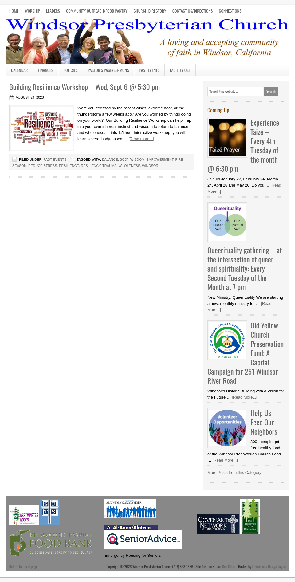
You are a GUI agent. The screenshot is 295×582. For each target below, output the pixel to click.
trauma (109, 165)
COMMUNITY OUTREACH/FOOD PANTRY (96, 10)
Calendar (19, 70)
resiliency (90, 165)
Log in (282, 566)
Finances (45, 70)
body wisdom (132, 159)
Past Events (149, 70)
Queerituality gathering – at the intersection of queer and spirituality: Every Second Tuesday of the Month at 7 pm (244, 268)
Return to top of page (23, 566)
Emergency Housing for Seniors (132, 555)
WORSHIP (32, 10)
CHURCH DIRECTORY (150, 10)
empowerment (159, 159)
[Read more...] (141, 138)
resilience (69, 165)
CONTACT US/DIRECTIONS (192, 10)
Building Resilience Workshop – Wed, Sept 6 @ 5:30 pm (84, 86)
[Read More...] (244, 397)
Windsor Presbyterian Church (147, 39)
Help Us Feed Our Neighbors (263, 422)
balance (110, 159)
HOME (13, 10)
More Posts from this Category (234, 472)
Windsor (150, 165)
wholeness (129, 165)
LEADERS (53, 10)
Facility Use (180, 70)
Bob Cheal (229, 566)
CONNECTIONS (230, 10)
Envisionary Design (264, 566)
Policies (70, 70)
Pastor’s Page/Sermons (108, 70)
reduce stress (42, 165)
